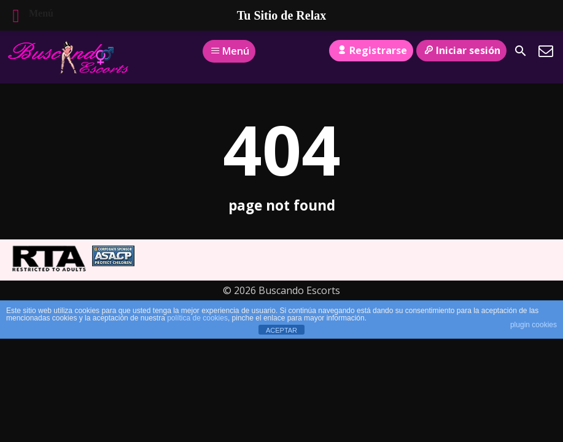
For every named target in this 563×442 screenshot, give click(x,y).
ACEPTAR (281, 330)
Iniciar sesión (461, 50)
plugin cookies (533, 324)
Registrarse (370, 50)
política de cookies (197, 318)
